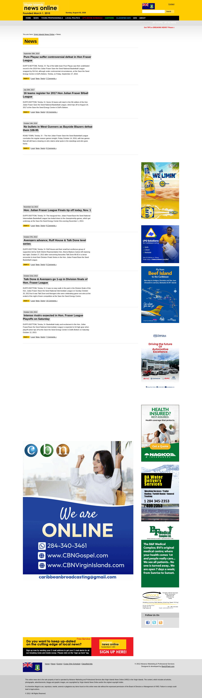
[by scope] (158, 23)
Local (33, 78)
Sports (42, 78)
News (36, 18)
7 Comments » (51, 337)
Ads (135, 18)
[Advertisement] (80, 180)
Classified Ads (87, 664)
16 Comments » (51, 112)
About (142, 18)
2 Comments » (51, 78)
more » (26, 78)
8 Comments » (51, 148)
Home (28, 18)
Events (59, 664)
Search (168, 11)
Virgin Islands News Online (44, 34)
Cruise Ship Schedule (71, 664)
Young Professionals (52, 18)
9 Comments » (51, 264)
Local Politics (72, 18)
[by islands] (170, 23)
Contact (171, 4)
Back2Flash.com (168, 666)
